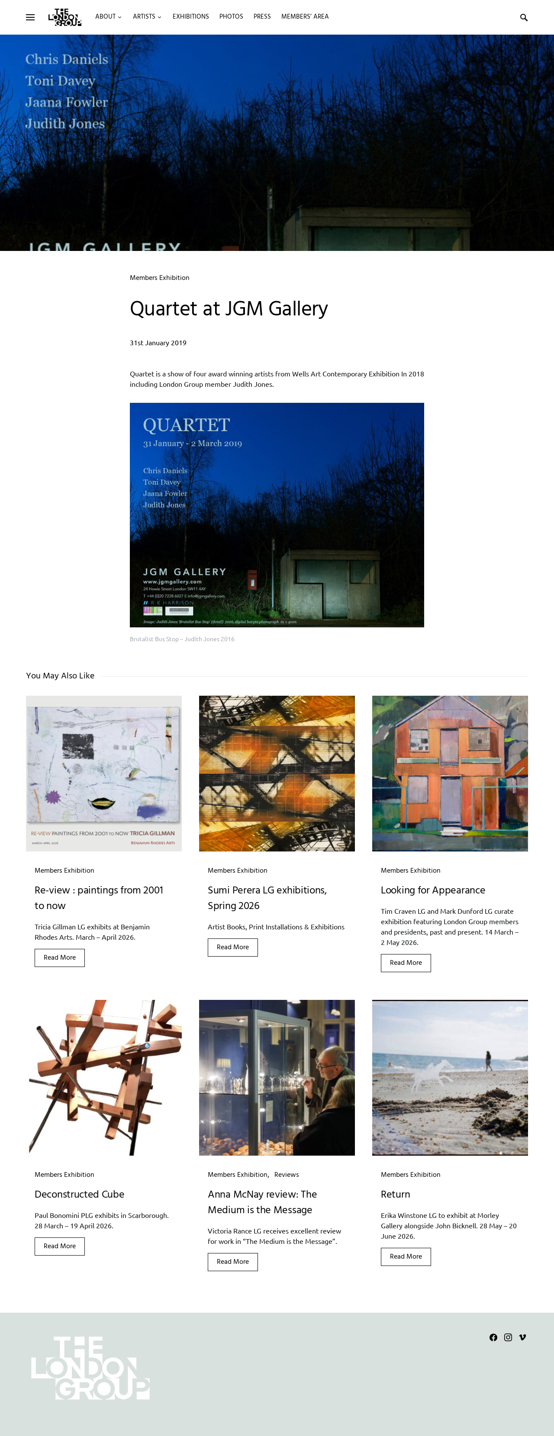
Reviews (286, 1175)
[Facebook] (493, 1337)
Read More (60, 958)
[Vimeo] (522, 1337)
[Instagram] (508, 1337)
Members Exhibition (160, 278)
